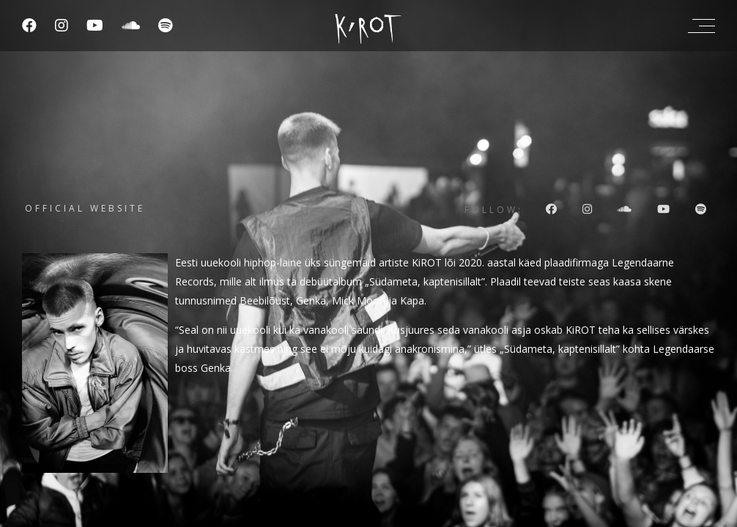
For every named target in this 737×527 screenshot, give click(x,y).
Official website (85, 208)
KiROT (427, 262)
